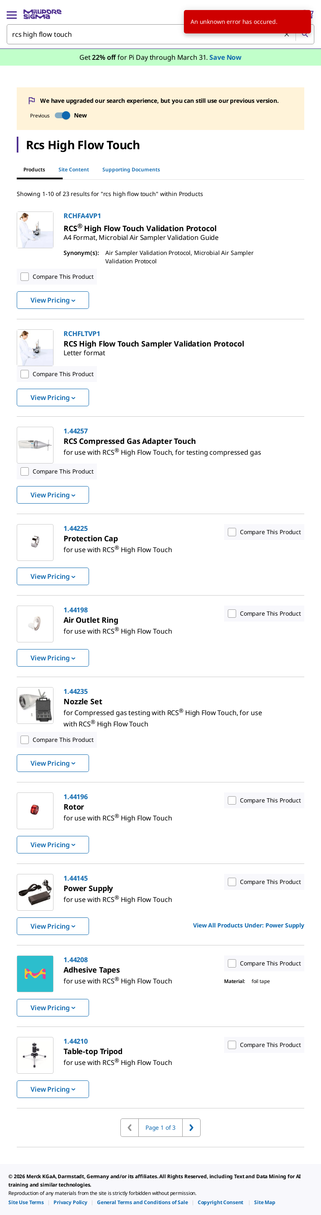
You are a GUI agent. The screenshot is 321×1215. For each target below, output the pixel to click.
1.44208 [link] (76, 959)
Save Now (225, 57)
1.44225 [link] (76, 528)
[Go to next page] (191, 1127)
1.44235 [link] (76, 691)
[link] (141, 234)
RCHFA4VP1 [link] (82, 215)
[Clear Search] (287, 34)
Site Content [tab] (74, 169)
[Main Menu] (12, 14)
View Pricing (53, 300)
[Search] (305, 34)
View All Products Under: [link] (248, 925)
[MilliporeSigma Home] (42, 14)
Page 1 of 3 (160, 1127)
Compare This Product (55, 277)
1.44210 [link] (76, 1041)
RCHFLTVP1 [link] (82, 333)
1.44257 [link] (76, 431)
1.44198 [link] (76, 609)
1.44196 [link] (76, 796)
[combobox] (160, 34)
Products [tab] (34, 169)
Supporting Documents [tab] (131, 169)
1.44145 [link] (76, 878)
